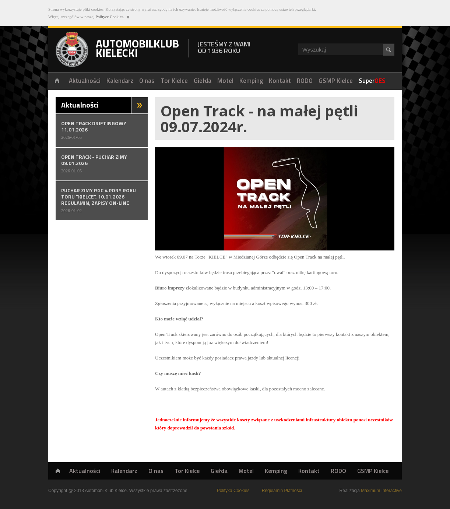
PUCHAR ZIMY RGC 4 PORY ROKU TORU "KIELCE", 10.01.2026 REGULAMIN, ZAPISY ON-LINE (101, 200)
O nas (156, 470)
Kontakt (309, 470)
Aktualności (84, 470)
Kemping (276, 470)
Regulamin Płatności (282, 490)
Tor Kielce (187, 470)
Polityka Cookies (233, 490)
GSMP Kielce (373, 470)
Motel (246, 470)
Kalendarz (124, 470)
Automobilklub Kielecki (72, 49)
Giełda (219, 470)
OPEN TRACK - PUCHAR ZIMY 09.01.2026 (101, 163)
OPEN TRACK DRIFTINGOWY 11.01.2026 (101, 130)
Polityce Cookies (109, 16)
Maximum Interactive (381, 490)
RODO (338, 470)
